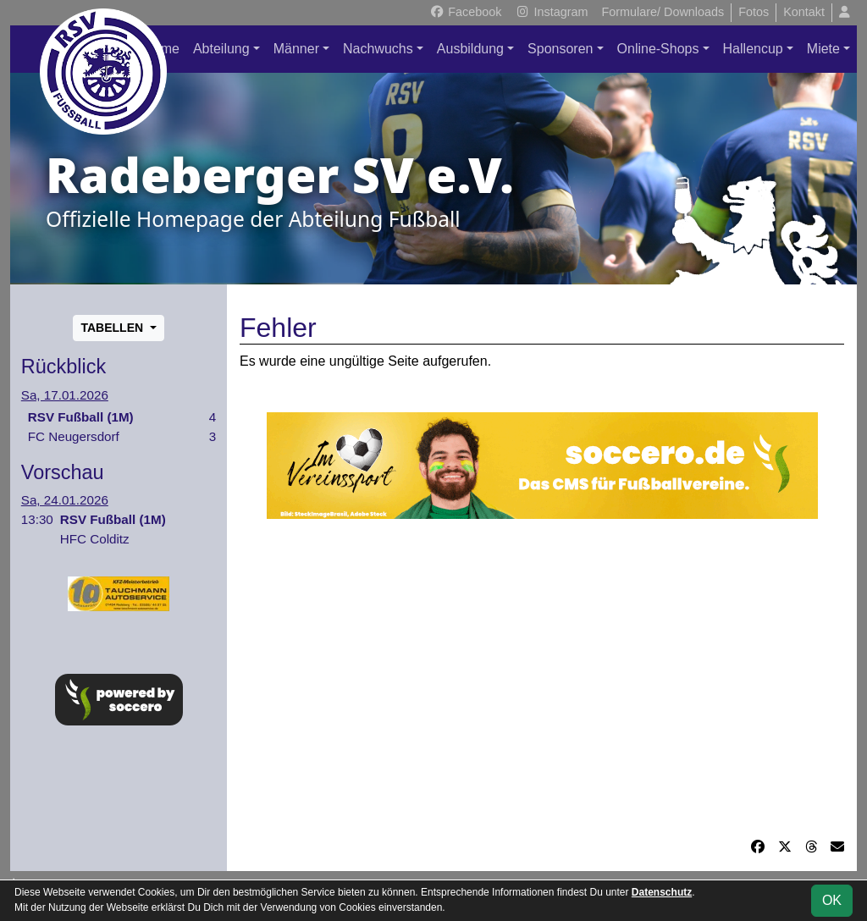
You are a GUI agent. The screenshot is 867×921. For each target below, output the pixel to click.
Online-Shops (658, 48)
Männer (296, 48)
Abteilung (221, 48)
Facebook (465, 12)
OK (832, 900)
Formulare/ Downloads (662, 12)
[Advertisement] (542, 678)
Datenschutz (662, 892)
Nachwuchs (378, 48)
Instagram (551, 12)
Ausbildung (470, 48)
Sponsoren (560, 48)
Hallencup (753, 48)
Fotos (753, 12)
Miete (823, 48)
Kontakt (804, 12)
